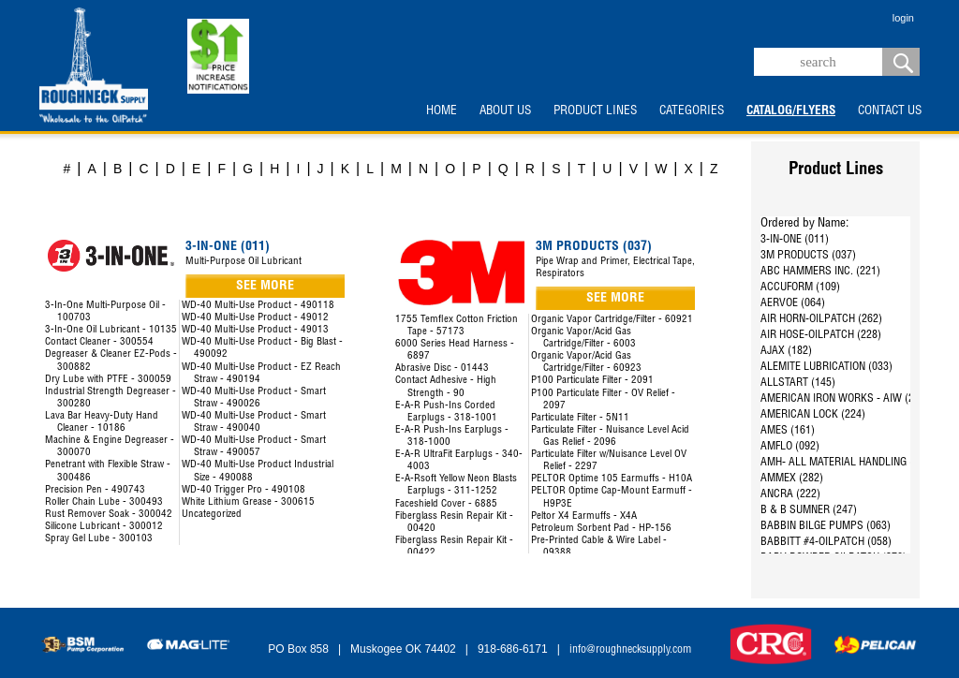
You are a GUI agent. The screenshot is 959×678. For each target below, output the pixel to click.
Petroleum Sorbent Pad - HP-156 (601, 528)
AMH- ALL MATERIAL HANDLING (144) (847, 462)
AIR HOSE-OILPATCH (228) (820, 335)
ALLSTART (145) (797, 383)
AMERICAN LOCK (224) (812, 414)
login (903, 17)
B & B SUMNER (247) (808, 510)
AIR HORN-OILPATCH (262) (821, 319)
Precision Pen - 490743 (95, 490)
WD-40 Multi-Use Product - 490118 (258, 306)
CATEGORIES (691, 111)
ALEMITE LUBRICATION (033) (826, 367)
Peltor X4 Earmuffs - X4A (584, 516)
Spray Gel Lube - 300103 (99, 539)
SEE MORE (265, 286)
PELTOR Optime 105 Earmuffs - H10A (611, 479)
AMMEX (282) (791, 478)
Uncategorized (212, 514)
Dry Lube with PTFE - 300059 (108, 380)
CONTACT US (890, 111)
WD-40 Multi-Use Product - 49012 (255, 318)
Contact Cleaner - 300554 (99, 342)
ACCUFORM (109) (800, 287)
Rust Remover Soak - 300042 (108, 514)
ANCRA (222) (790, 494)
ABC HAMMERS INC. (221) (820, 271)
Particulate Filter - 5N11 (580, 418)
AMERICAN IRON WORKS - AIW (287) (844, 399)
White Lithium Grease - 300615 (248, 502)
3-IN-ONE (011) (794, 239)
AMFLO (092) (789, 446)
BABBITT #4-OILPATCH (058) (826, 542)
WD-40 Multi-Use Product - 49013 (255, 330)
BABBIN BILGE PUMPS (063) (825, 526)
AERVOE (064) (792, 303)
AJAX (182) (786, 351)
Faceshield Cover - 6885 (446, 504)
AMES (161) (787, 430)
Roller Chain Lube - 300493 (104, 502)
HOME (441, 111)
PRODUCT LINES (595, 111)
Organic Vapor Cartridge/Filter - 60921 (612, 320)
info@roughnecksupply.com (630, 650)
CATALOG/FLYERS (790, 111)
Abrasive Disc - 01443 (442, 368)
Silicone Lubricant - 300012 (104, 527)
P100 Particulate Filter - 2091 (592, 381)
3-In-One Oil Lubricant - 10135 (111, 330)
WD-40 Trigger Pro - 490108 (243, 490)
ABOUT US (505, 111)
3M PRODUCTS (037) (808, 255)
